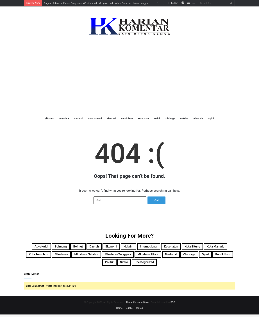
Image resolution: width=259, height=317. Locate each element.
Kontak (139, 310)
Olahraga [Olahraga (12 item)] (76, 264)
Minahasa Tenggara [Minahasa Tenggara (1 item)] (161, 256)
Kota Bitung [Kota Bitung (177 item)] (217, 247)
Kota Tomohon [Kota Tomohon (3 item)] (68, 256)
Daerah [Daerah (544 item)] (102, 247)
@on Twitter (31, 276)
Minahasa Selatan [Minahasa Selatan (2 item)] (124, 256)
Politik (157, 118)
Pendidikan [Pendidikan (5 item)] (116, 264)
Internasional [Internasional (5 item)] (165, 247)
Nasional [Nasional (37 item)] (224, 256)
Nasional (78, 118)
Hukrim (184, 118)
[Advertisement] (129, 71)
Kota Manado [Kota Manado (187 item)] (38, 256)
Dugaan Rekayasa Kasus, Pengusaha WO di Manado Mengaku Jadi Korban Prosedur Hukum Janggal (96, 3)
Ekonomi (111, 118)
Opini (211, 118)
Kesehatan (143, 118)
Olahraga (170, 118)
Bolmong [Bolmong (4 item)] (63, 247)
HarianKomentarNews (137, 304)
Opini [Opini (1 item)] (95, 264)
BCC (173, 304)
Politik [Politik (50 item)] (137, 264)
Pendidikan (127, 118)
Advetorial (198, 118)
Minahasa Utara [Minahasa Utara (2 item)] (197, 256)
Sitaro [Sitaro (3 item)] (154, 264)
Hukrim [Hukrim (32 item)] (142, 247)
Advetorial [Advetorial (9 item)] (40, 247)
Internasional (95, 118)
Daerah (63, 118)
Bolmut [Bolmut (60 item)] (83, 247)
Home (119, 310)
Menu (49, 118)
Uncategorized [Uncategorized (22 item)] (178, 264)
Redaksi (129, 310)
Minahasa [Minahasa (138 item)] (95, 256)
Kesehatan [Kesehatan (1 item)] (192, 247)
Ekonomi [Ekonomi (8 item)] (122, 247)
